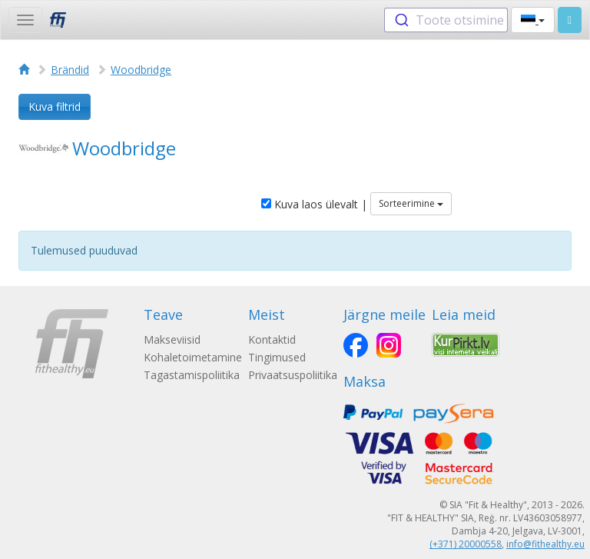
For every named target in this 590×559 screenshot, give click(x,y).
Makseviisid (172, 339)
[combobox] (446, 20)
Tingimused (277, 357)
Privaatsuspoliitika (292, 375)
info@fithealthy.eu (545, 544)
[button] (533, 20)
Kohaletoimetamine (193, 357)
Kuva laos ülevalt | (314, 204)
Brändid (70, 69)
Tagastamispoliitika (192, 375)
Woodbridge (141, 69)
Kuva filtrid (54, 106)
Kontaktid (272, 339)
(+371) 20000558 (465, 544)
